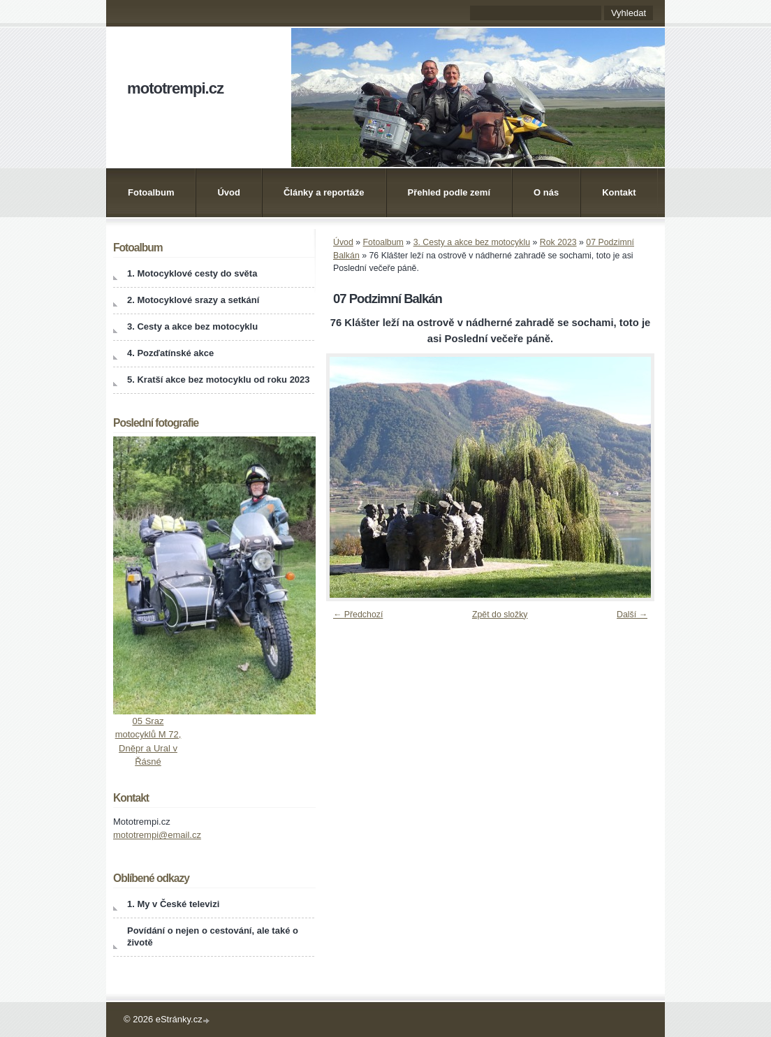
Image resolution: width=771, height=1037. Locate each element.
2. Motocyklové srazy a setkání (193, 300)
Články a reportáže (324, 192)
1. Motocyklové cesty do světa (192, 273)
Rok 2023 (558, 242)
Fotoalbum (151, 192)
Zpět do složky (500, 614)
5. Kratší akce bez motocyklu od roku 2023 (218, 379)
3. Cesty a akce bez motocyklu (471, 242)
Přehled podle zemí (449, 192)
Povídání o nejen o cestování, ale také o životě (212, 936)
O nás (546, 192)
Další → (632, 614)
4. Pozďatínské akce (170, 353)
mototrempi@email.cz (157, 835)
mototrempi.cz (175, 88)
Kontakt (619, 192)
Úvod (228, 192)
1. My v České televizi (173, 904)
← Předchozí (358, 614)
